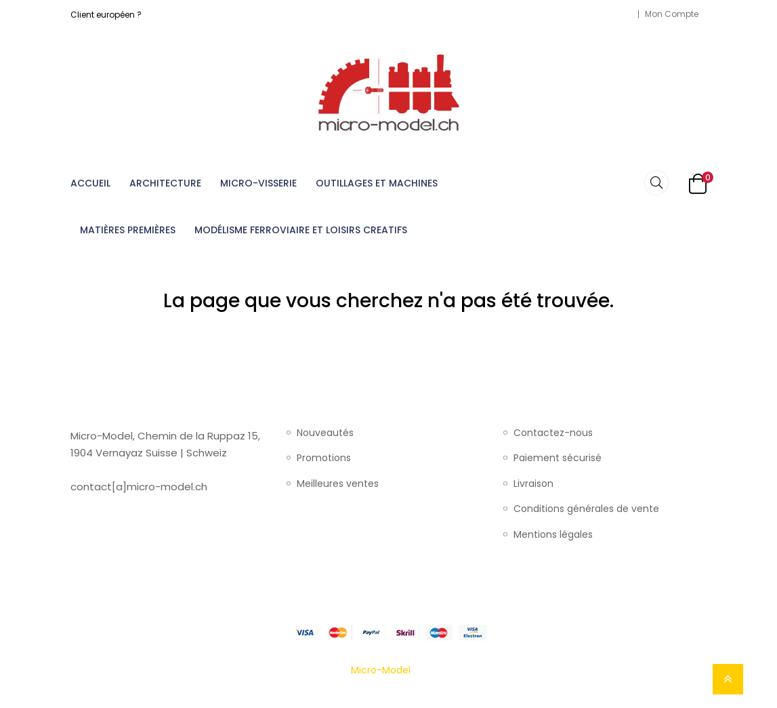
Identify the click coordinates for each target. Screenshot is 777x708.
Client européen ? (106, 14)
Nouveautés (325, 433)
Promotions (324, 458)
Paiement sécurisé (557, 458)
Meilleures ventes (338, 484)
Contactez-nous (553, 433)
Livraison (533, 484)
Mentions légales (553, 535)
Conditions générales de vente (586, 509)
